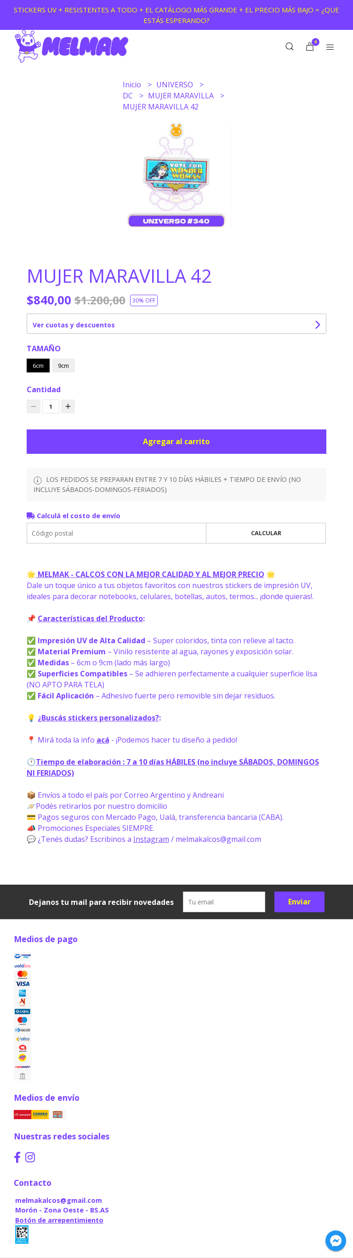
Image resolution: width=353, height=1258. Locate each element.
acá (103, 740)
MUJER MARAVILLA (182, 96)
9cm (63, 365)
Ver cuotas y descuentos (74, 324)
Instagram (151, 839)
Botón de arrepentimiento (59, 1220)
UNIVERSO (175, 85)
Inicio (133, 85)
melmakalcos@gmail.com (58, 1200)
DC (129, 96)
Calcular (266, 533)
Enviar (299, 902)
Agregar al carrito (176, 441)
